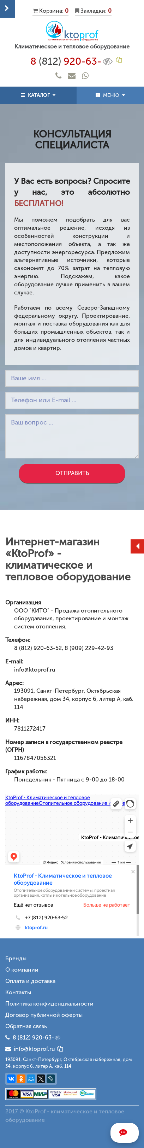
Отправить (72, 473)
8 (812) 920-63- (37, 1037)
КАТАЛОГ (38, 95)
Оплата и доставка (30, 981)
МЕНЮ (110, 95)
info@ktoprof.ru (30, 1049)
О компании (21, 969)
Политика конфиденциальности (49, 1003)
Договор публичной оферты (44, 1015)
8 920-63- (72, 61)
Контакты (18, 992)
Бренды (15, 958)
